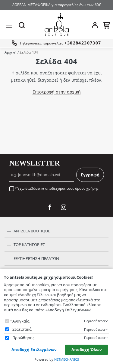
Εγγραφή (90, 175)
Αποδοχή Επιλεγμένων (34, 349)
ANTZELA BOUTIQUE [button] (32, 231)
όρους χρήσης (87, 188)
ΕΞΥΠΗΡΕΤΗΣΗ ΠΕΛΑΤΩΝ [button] (36, 258)
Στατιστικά (22, 329)
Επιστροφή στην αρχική (57, 92)
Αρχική (10, 52)
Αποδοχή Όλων (86, 349)
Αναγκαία (21, 321)
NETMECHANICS (66, 359)
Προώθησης (23, 337)
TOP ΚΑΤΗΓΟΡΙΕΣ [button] (29, 244)
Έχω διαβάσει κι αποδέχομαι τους (58, 188)
